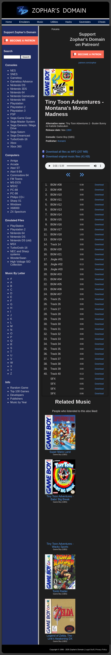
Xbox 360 (16, 146)
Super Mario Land (60, 451)
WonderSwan (18, 258)
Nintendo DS (17, 85)
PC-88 (14, 189)
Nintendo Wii (17, 99)
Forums (55, 29)
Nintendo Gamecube (22, 96)
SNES (14, 74)
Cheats (101, 22)
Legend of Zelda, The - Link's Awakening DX (60, 637)
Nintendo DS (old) (20, 240)
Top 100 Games (19, 391)
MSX (13, 244)
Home (9, 22)
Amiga (14, 160)
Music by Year (18, 402)
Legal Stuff (89, 650)
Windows (15, 204)
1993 (68, 130)
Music (40, 22)
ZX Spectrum (18, 211)
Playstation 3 (18, 110)
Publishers (16, 398)
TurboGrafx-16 (18, 139)
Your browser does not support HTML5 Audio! (75, 165)
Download (99, 185)
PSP (13, 114)
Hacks (68, 22)
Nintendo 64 (17, 92)
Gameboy (16, 77)
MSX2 (14, 186)
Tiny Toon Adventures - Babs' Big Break (60, 498)
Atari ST (15, 168)
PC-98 (14, 193)
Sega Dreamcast (20, 135)
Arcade (14, 164)
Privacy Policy (101, 650)
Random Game (19, 387)
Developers (17, 395)
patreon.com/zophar (87, 63)
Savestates (85, 22)
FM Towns (16, 178)
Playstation (16, 103)
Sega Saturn (17, 132)
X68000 (14, 208)
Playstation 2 (18, 107)
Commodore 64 (19, 175)
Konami (62, 141)
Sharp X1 (15, 200)
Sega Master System (22, 121)
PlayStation (17, 225)
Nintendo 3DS (18, 88)
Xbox (13, 142)
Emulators (24, 22)
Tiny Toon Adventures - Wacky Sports (60, 545)
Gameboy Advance (21, 81)
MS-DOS (15, 182)
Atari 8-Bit (16, 171)
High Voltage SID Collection (20, 263)
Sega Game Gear (20, 118)
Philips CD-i (17, 197)
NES (13, 70)
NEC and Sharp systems (19, 253)
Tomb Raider (60, 591)
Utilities (54, 22)
